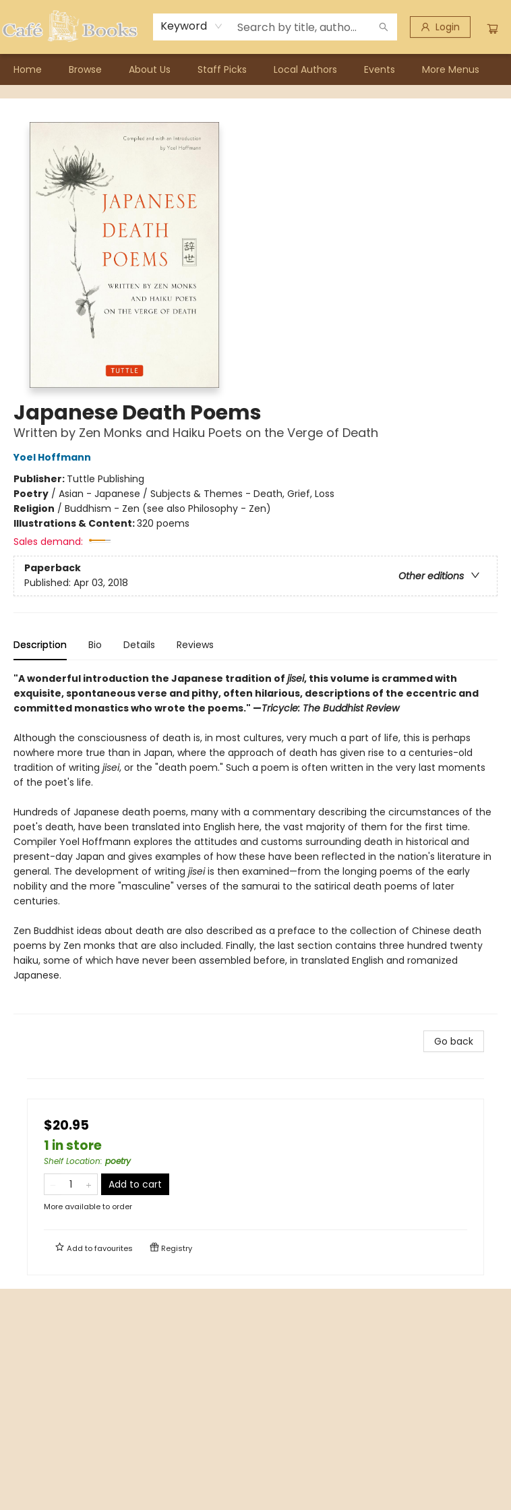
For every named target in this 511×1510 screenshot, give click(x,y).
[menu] (255, 69)
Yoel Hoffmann (54, 457)
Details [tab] (139, 644)
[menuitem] (27, 69)
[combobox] (192, 26)
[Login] (440, 27)
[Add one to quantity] (88, 1184)
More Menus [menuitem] (450, 69)
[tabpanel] (255, 842)
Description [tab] (40, 644)
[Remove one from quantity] (52, 1184)
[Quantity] (70, 1184)
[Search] (383, 26)
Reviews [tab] (195, 644)
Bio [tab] (95, 644)
